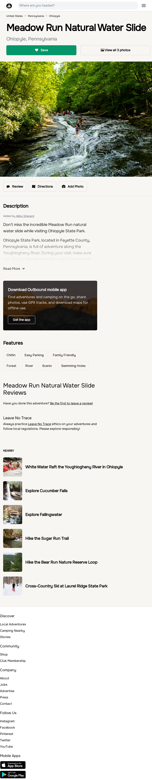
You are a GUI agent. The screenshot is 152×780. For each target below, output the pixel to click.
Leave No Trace (39, 424)
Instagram (7, 721)
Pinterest (6, 734)
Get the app (21, 320)
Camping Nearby (12, 631)
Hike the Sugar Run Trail (47, 538)
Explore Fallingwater (43, 514)
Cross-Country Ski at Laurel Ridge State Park (66, 586)
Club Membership (13, 661)
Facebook (7, 727)
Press (4, 697)
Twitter (5, 740)
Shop (4, 654)
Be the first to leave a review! (71, 403)
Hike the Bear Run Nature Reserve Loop (61, 562)
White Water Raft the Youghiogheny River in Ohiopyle (74, 467)
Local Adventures (13, 624)
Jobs (3, 685)
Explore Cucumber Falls (46, 490)
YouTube (6, 746)
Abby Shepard (25, 216)
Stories (5, 637)
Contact (6, 704)
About (4, 678)
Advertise (7, 691)
